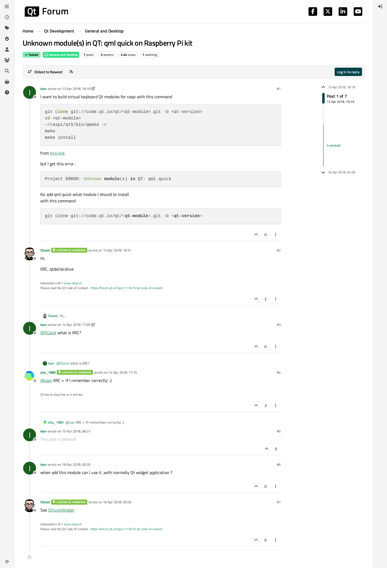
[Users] (7, 49)
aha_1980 (48, 372)
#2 (279, 250)
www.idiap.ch (73, 283)
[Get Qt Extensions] (7, 81)
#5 (279, 431)
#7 (279, 502)
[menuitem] (380, 6)
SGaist (45, 250)
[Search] (7, 71)
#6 (279, 464)
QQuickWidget (61, 510)
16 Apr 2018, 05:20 (76, 464)
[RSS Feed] (71, 72)
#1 (279, 88)
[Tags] (7, 28)
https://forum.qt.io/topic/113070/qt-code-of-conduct (127, 287)
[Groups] (7, 60)
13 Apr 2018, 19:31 (117, 250)
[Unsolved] (7, 92)
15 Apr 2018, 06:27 (76, 431)
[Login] (380, 6)
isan (43, 88)
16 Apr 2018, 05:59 (117, 502)
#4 (279, 372)
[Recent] (7, 17)
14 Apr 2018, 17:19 (123, 372)
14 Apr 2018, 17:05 (76, 324)
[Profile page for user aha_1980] (29, 376)
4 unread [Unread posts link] (333, 145)
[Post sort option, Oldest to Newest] (45, 72)
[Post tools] (276, 234)
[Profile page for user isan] (29, 92)
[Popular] (7, 38)
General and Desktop (61, 54)
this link (57, 153)
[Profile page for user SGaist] (29, 253)
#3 (279, 324)
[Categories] (7, 6)
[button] (7, 561)
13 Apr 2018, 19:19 (76, 88)
